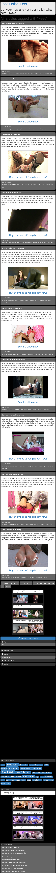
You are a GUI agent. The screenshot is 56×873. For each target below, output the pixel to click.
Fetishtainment (12, 184)
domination (23, 765)
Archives (5, 789)
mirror (29, 409)
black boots (48, 300)
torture (26, 300)
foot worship (16, 777)
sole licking (37, 780)
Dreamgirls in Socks (13, 300)
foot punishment (46, 772)
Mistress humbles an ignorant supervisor (14, 853)
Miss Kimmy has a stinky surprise (12, 415)
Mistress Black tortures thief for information (14, 865)
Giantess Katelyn (12, 354)
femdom (4, 768)
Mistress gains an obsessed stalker (12, 868)
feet (9, 73)
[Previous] (5, 583)
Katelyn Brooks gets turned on (11, 308)
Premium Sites (7, 651)
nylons (22, 524)
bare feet (41, 73)
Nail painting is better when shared (13, 359)
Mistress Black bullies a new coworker (13, 850)
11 (45, 583)
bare (3, 187)
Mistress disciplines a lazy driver (11, 847)
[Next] (7, 586)
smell (29, 577)
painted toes (48, 73)
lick (45, 242)
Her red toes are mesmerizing (11, 529)
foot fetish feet (23, 772)
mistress (48, 777)
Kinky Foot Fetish (6, 657)
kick (49, 242)
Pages (4, 642)
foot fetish (30, 73)
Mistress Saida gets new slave (10, 857)
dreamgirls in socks (36, 765)
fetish (40, 129)
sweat (47, 466)
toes (22, 184)
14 (2, 586)
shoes (51, 466)
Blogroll (4, 654)
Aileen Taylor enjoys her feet (10, 134)
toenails (17, 577)
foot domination (25, 768)
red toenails (23, 73)
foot (52, 242)
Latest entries (6, 844)
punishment (28, 242)
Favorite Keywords (8, 761)
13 (53, 583)
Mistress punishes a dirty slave (11, 860)
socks (9, 303)
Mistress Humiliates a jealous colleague (13, 862)
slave (18, 780)
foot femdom (37, 768)
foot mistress (36, 772)
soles (17, 73)
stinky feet (30, 466)
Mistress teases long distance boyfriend (13, 871)
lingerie (18, 129)
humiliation (36, 242)
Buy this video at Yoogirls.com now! (28, 177)
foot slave (5, 777)
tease (12, 73)
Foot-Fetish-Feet (13, 4)
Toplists (4, 664)
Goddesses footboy (13, 466)
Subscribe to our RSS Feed (28, 638)
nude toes (30, 129)
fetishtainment (13, 768)
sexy (36, 73)
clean (36, 129)
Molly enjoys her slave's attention (12, 248)
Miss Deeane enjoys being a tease (12, 23)
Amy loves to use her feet (9, 79)
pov (2, 780)
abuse (3, 765)
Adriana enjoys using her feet (11, 192)
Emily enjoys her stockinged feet (12, 474)
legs (37, 777)
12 (49, 583)
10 (41, 583)
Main (2, 645)
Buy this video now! (28, 66)
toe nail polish (19, 409)
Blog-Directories (7, 660)
